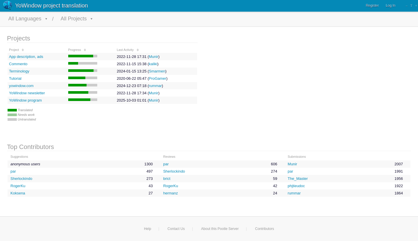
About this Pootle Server (220, 229)
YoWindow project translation (51, 5)
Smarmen (157, 71)
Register (372, 5)
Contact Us (176, 229)
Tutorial (15, 78)
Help (147, 229)
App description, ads (26, 56)
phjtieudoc (296, 186)
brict (166, 178)
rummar (155, 86)
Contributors (264, 229)
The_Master (298, 178)
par (166, 164)
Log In (390, 5)
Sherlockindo (174, 171)
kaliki (153, 64)
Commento (18, 64)
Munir (153, 56)
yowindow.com (21, 86)
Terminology (19, 71)
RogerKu (17, 186)
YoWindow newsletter (27, 93)
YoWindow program (25, 100)
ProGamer (157, 78)
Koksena (17, 193)
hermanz (170, 193)
